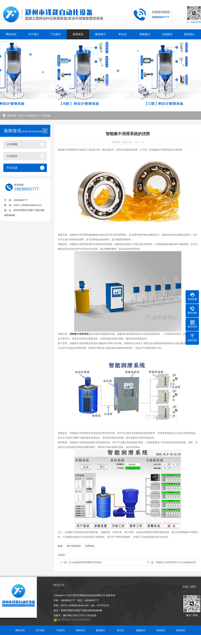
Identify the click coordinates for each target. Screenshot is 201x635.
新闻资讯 (78, 34)
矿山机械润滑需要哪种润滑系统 (85, 562)
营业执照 (91, 615)
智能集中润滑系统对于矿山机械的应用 (176, 562)
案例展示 (100, 34)
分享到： (62, 555)
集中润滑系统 (74, 546)
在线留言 (167, 34)
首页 (21, 115)
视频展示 (145, 34)
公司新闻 (12, 144)
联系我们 (189, 34)
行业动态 (12, 156)
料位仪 (123, 34)
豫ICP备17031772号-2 (74, 615)
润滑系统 (89, 546)
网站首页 (11, 34)
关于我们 (33, 34)
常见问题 (45, 115)
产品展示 (55, 34)
